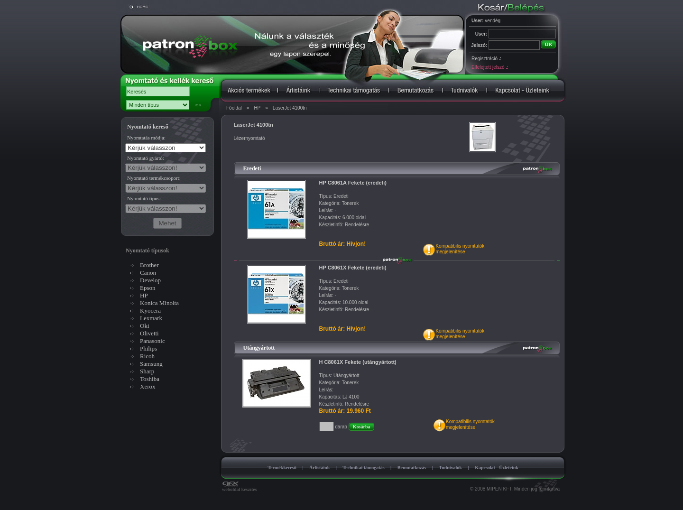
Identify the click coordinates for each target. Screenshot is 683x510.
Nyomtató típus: (144, 198)
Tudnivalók (450, 467)
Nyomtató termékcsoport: (154, 178)
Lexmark (151, 318)
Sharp (147, 371)
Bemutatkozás (411, 467)
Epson (148, 287)
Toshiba (149, 378)
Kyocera (150, 310)
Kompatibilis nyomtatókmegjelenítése (459, 248)
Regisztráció (486, 58)
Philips (148, 348)
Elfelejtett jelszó (489, 67)
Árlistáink (319, 467)
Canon (148, 272)
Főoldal (234, 108)
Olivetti (149, 333)
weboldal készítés (239, 487)
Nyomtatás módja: (146, 137)
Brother (149, 265)
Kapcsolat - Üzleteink (496, 467)
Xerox (148, 386)
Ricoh (147, 356)
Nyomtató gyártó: (145, 158)
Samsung (151, 363)
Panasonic (152, 340)
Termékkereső (282, 467)
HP (257, 108)
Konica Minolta (159, 302)
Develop (150, 280)
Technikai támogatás (363, 467)
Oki (144, 325)
